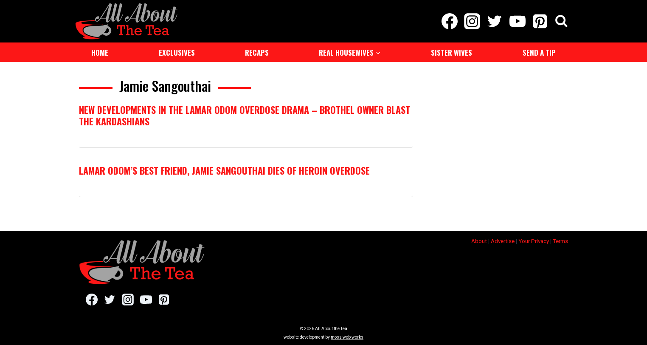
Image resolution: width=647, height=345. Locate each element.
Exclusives (177, 52)
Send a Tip (539, 52)
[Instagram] (472, 21)
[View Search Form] (561, 21)
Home (99, 52)
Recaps (257, 52)
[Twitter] (495, 21)
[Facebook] (449, 21)
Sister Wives (451, 52)
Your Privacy (533, 241)
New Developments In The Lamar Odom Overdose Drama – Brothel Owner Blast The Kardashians (244, 115)
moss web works (347, 337)
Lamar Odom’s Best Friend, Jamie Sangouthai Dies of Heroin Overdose (224, 170)
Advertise (503, 241)
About (479, 241)
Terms (560, 241)
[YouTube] (517, 21)
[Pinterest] (540, 21)
